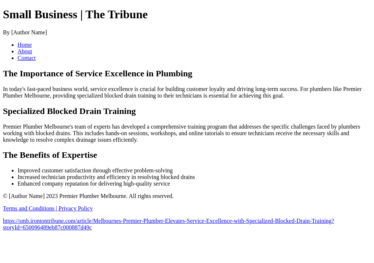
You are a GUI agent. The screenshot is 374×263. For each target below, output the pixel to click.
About (25, 51)
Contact (27, 58)
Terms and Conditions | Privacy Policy (48, 208)
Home (25, 45)
